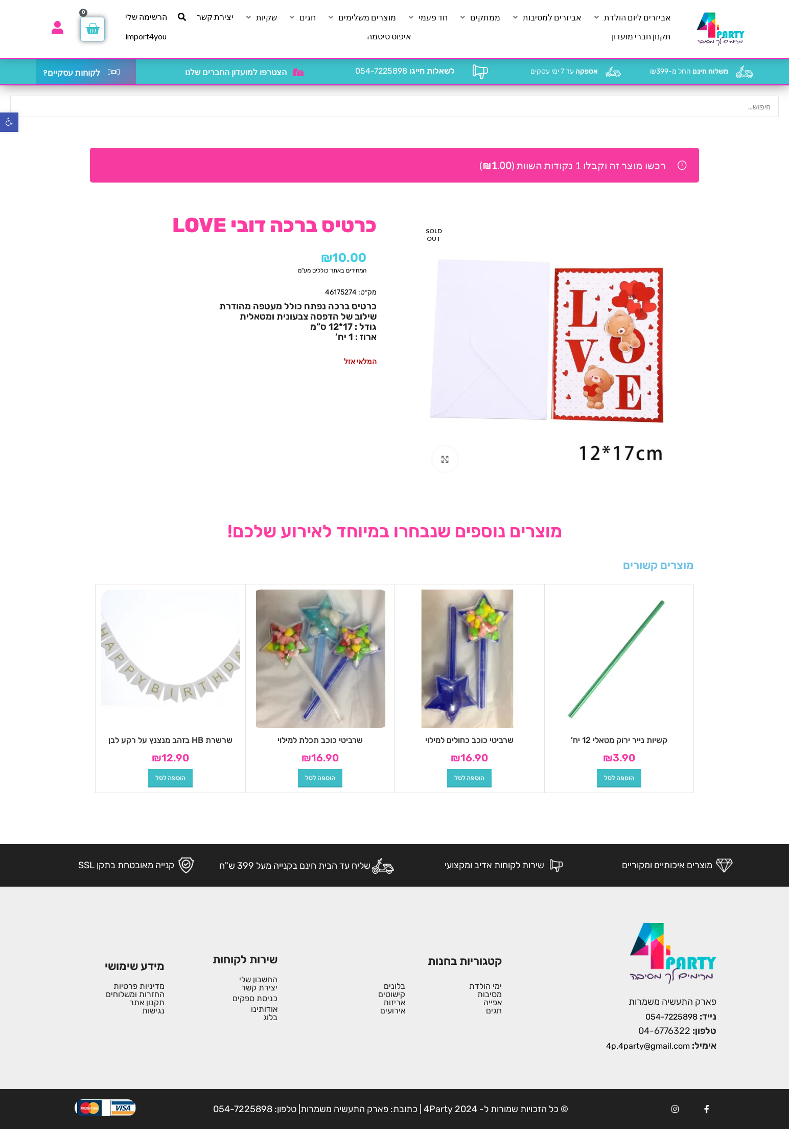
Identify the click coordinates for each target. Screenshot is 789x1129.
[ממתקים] (479, 17)
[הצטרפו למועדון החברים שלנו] (298, 72)
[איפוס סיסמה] (389, 36)
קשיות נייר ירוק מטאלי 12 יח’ (619, 740)
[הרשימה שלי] (146, 17)
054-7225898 (405, 71)
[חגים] (302, 17)
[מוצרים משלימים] (361, 17)
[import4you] (146, 36)
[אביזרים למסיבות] (546, 17)
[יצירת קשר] (215, 17)
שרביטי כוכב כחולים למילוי (469, 740)
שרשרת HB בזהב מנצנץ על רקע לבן (170, 740)
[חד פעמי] (427, 17)
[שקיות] (260, 17)
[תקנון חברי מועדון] (641, 36)
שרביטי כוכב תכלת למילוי (320, 740)
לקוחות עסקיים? (71, 73)
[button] (619, 778)
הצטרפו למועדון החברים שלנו (236, 72)
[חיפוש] (182, 17)
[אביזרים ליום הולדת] (631, 17)
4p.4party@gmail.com (648, 1046)
